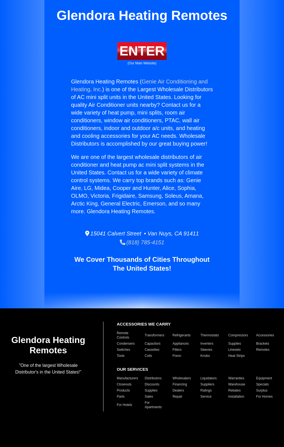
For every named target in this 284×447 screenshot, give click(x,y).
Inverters (207, 344)
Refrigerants (182, 335)
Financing (180, 384)
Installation (236, 396)
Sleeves (206, 350)
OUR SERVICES (132, 369)
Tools (121, 356)
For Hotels (124, 405)
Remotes (263, 350)
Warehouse (236, 384)
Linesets (234, 350)
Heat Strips (236, 356)
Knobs (205, 356)
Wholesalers (182, 378)
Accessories (265, 335)
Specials (262, 384)
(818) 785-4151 (142, 242)
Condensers (126, 344)
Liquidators (209, 378)
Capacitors (153, 344)
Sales (149, 396)
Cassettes (152, 350)
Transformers (154, 335)
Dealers (178, 390)
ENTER (142, 51)
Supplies (234, 344)
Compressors (238, 335)
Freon (177, 356)
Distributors (153, 378)
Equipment (264, 378)
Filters (177, 350)
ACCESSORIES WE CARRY (144, 324)
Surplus (262, 390)
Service (206, 396)
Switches (123, 350)
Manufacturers (127, 378)
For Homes (264, 396)
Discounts (152, 384)
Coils (148, 356)
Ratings (206, 390)
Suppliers (207, 384)
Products (123, 390)
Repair (177, 396)
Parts (121, 396)
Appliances (181, 344)
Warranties (236, 378)
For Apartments (153, 405)
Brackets (262, 344)
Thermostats (210, 335)
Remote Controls (123, 335)
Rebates (234, 390)
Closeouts (124, 384)
